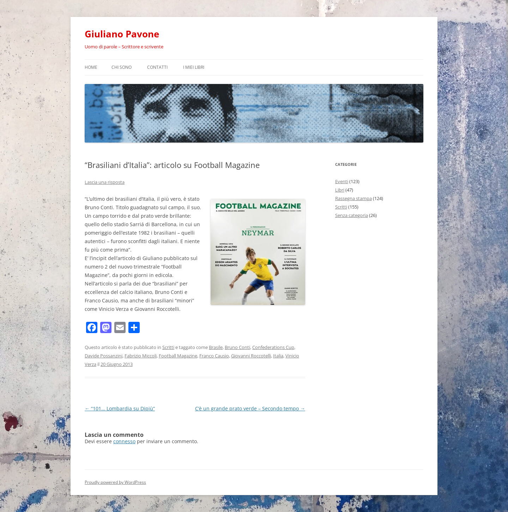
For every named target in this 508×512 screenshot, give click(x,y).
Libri (339, 190)
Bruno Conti (237, 347)
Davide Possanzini (103, 356)
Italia (278, 356)
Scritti (168, 347)
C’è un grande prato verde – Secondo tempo (250, 408)
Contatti (157, 67)
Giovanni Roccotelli (251, 356)
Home (91, 67)
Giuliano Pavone (122, 34)
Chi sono (121, 67)
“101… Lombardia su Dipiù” (120, 408)
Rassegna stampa (353, 198)
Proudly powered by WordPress (115, 482)
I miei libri (193, 67)
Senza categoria (351, 215)
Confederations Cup (273, 347)
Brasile (216, 347)
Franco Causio (214, 356)
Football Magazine (178, 356)
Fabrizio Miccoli (141, 356)
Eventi (341, 181)
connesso (124, 441)
